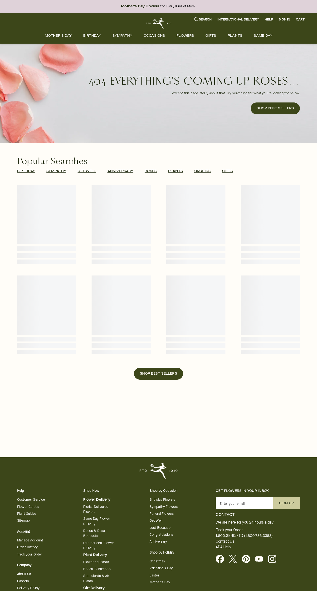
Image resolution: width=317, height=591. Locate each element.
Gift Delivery (94, 588)
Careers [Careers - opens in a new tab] (23, 581)
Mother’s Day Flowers (140, 6)
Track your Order (29, 554)
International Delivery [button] (238, 19)
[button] (203, 19)
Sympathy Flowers (164, 506)
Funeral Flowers (162, 513)
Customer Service (31, 499)
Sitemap (23, 520)
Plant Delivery (95, 555)
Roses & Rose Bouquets (94, 533)
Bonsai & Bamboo (96, 569)
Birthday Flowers (162, 499)
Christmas (157, 561)
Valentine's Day (161, 568)
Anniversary (158, 541)
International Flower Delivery (98, 545)
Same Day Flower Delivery (96, 521)
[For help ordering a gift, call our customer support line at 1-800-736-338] (158, 23)
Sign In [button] (284, 19)
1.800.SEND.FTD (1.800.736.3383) (244, 536)
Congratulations (161, 534)
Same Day (263, 35)
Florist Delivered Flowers (95, 509)
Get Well (156, 520)
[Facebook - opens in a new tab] (222, 559)
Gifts (210, 35)
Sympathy (122, 35)
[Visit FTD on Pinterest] (248, 559)
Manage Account (30, 540)
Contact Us (225, 541)
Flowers (185, 35)
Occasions (154, 35)
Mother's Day (58, 35)
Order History (27, 547)
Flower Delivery (96, 499)
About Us (24, 574)
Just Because (160, 527)
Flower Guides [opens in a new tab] (28, 506)
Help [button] (269, 19)
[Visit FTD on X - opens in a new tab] (235, 559)
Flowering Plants (96, 562)
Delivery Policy (28, 588)
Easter (154, 575)
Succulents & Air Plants (96, 578)
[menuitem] (58, 36)
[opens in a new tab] (261, 559)
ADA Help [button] (223, 547)
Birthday (92, 35)
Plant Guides (26, 513)
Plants (235, 35)
